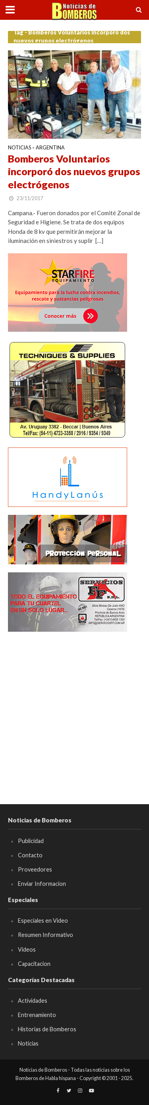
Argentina (50, 148)
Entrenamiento (37, 1014)
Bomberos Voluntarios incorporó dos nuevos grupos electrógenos (74, 171)
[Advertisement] (74, 714)
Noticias (19, 148)
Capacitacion (34, 963)
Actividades (32, 1000)
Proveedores (35, 869)
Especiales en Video (43, 920)
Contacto (30, 855)
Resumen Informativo (45, 934)
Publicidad (31, 840)
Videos (27, 949)
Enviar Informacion (42, 883)
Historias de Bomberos (47, 1029)
